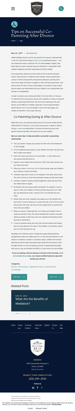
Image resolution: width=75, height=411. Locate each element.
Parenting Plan (32, 168)
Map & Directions (37, 369)
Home (13, 325)
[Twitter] (42, 387)
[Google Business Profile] (33, 387)
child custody (38, 60)
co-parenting (20, 128)
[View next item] (30, 313)
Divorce (14, 267)
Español (47, 325)
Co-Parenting (15, 269)
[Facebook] (37, 387)
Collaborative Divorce (36, 267)
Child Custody (22, 267)
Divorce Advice (50, 267)
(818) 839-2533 (37, 378)
